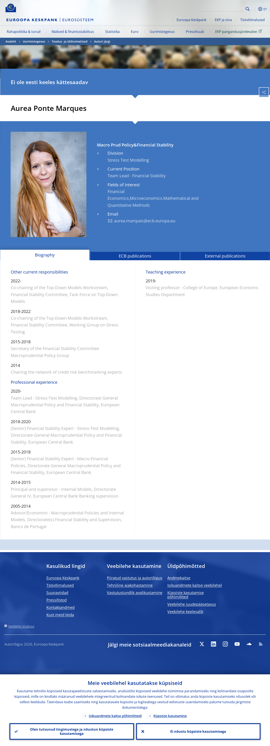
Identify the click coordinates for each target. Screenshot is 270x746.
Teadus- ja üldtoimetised (69, 41)
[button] (254, 9)
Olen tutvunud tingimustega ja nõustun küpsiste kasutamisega (71, 731)
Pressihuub (195, 31)
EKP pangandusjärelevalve (239, 31)
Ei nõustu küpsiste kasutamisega (198, 731)
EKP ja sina (223, 19)
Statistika (112, 31)
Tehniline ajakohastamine (130, 585)
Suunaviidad (57, 592)
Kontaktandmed (60, 607)
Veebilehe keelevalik (185, 611)
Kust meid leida (60, 614)
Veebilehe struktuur (21, 626)
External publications (225, 256)
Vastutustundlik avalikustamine (134, 592)
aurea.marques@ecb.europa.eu (144, 221)
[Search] (223, 8)
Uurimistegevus (162, 31)
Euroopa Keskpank (191, 19)
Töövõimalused (252, 19)
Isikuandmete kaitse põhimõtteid (115, 716)
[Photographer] (83, 233)
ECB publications (135, 256)
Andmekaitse (178, 577)
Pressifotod (56, 599)
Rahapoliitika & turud (23, 31)
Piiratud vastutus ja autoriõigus (134, 577)
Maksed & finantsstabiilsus (73, 31)
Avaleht (10, 41)
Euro (134, 31)
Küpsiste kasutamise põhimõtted (185, 594)
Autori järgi (102, 41)
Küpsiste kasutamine (170, 716)
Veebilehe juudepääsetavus (191, 604)
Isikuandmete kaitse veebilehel (194, 585)
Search (247, 9)
